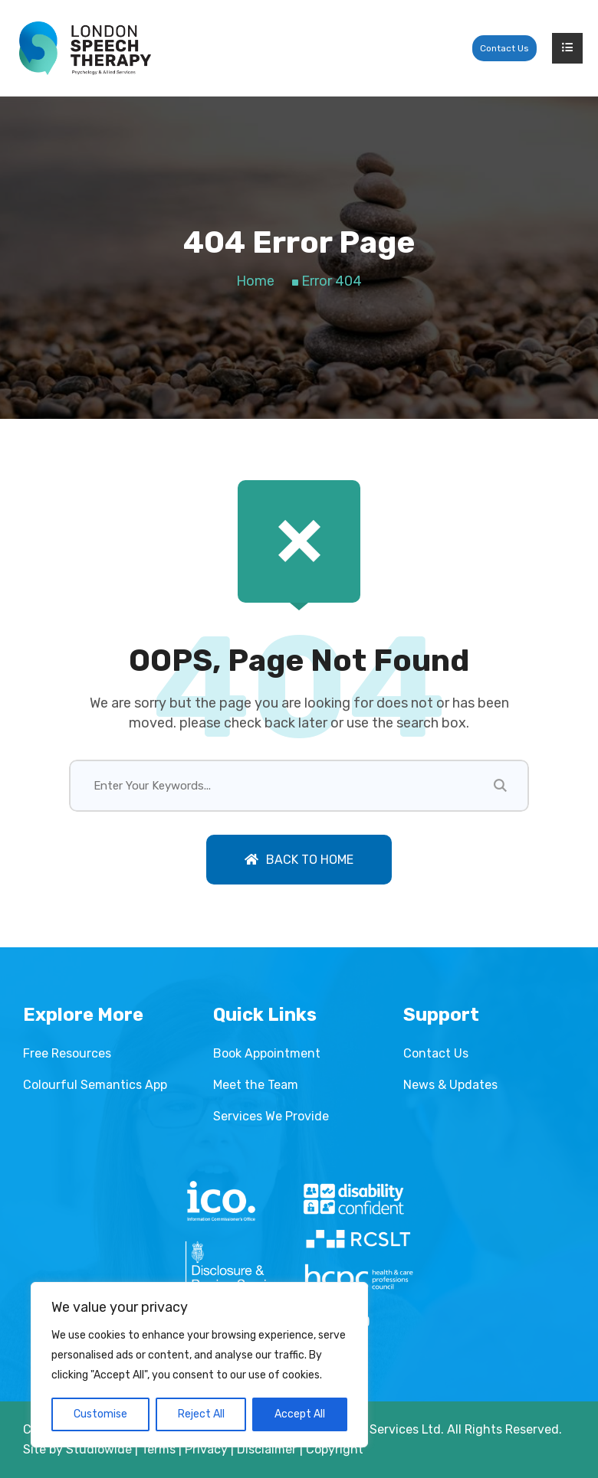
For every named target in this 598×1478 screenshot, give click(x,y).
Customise (100, 1414)
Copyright (334, 1449)
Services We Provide (271, 1116)
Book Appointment (266, 1053)
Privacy (206, 1449)
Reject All (201, 1414)
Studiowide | (103, 1449)
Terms (158, 1449)
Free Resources (67, 1053)
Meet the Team (255, 1084)
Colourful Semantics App (95, 1084)
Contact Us (504, 48)
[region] (199, 1364)
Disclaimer (267, 1449)
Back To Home (299, 859)
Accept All (299, 1414)
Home (255, 281)
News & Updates (450, 1084)
